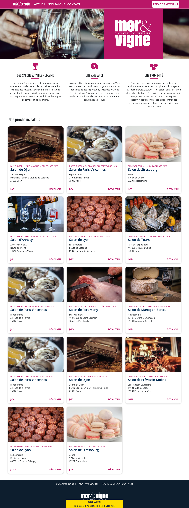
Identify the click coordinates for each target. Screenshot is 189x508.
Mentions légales (89, 483)
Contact (73, 4)
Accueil (40, 4)
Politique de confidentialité (117, 483)
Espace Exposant (165, 4)
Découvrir (55, 189)
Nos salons (56, 4)
